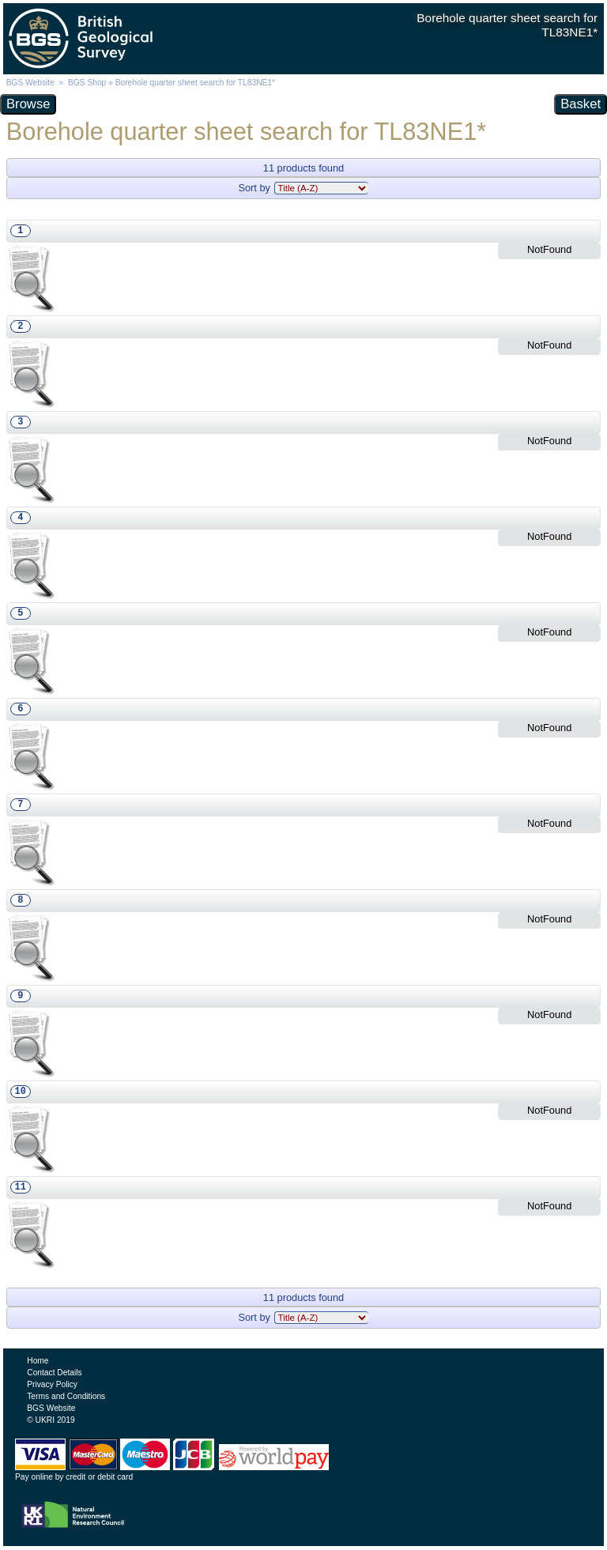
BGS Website (30, 82)
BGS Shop (87, 82)
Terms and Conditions (66, 1396)
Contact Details (54, 1372)
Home (37, 1360)
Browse (28, 103)
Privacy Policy (52, 1384)
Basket (580, 103)
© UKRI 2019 (50, 1420)
